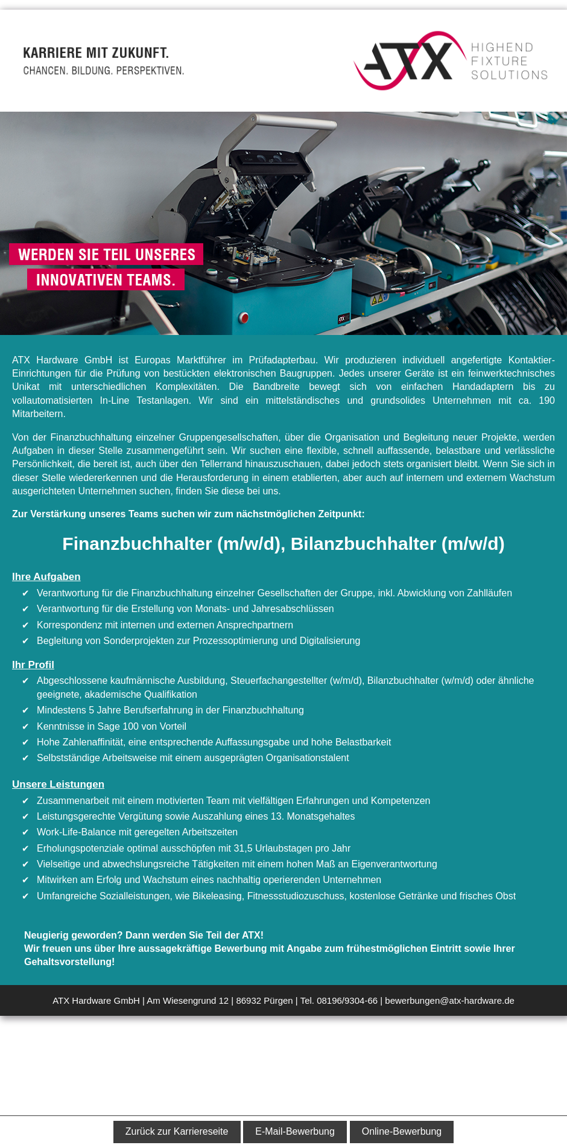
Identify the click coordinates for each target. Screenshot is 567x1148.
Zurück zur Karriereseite (177, 1131)
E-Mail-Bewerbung (295, 1131)
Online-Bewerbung (402, 1131)
